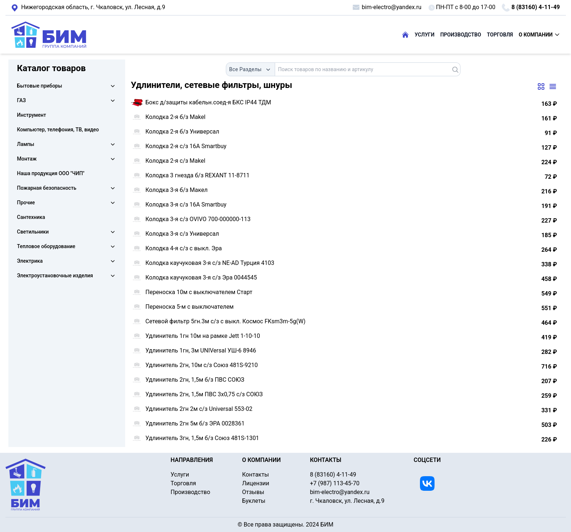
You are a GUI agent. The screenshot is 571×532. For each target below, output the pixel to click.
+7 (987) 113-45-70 (334, 483)
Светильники (33, 232)
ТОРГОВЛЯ (500, 35)
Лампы (25, 144)
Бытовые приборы (39, 86)
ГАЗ (21, 100)
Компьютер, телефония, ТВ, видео (58, 129)
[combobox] (250, 69)
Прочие (26, 202)
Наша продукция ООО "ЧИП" (51, 173)
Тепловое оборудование (46, 246)
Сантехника (31, 217)
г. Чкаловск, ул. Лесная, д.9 (88, 7)
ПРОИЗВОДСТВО (460, 35)
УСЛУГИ (425, 35)
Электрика (30, 261)
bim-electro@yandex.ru (386, 7)
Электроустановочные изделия (55, 275)
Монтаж (27, 159)
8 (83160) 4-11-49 (530, 7)
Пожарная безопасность (47, 188)
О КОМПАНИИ (539, 35)
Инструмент (31, 115)
